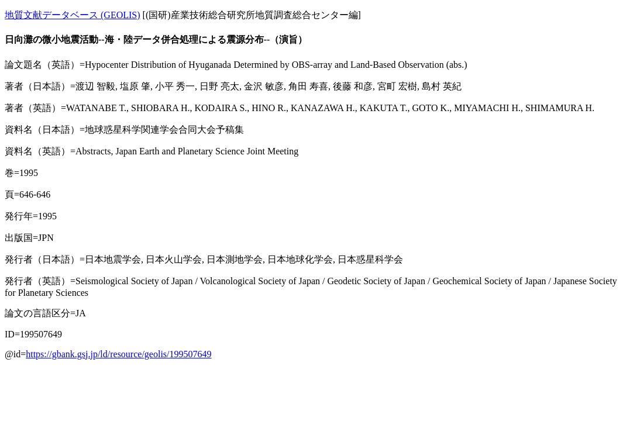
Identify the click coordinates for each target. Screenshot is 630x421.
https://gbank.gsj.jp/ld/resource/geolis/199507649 (118, 354)
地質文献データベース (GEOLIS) (72, 15)
